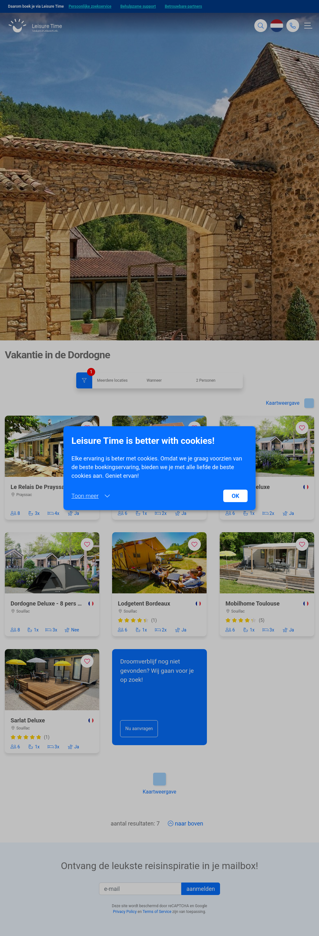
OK (235, 495)
